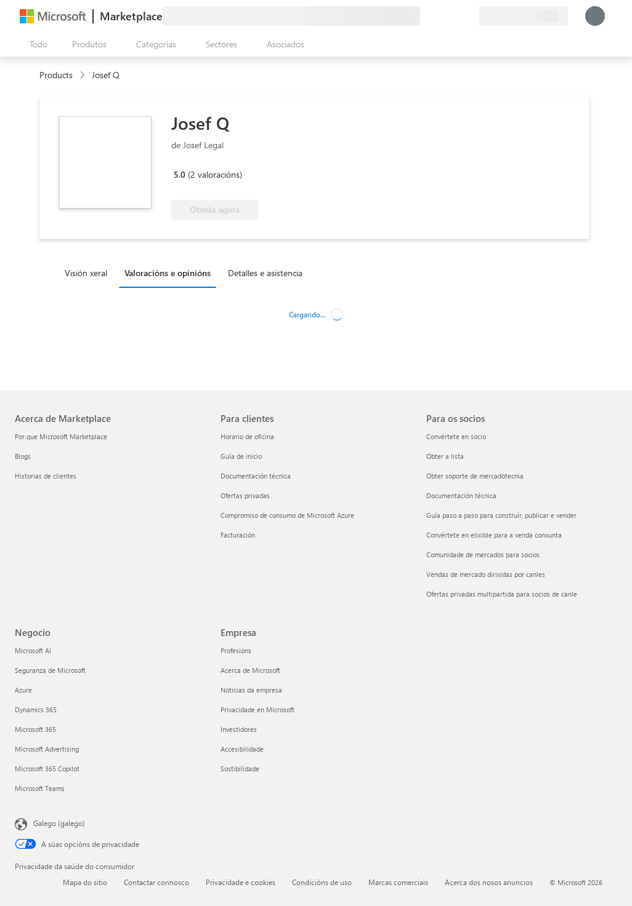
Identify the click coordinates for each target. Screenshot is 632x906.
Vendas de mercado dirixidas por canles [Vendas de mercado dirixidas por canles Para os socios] (485, 574)
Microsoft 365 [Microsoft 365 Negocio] (35, 729)
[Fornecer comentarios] (425, 16)
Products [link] (56, 75)
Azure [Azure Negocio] (23, 689)
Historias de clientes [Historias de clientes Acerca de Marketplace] (45, 475)
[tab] (89, 272)
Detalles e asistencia (265, 273)
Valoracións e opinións (167, 273)
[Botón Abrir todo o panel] (36, 44)
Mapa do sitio (85, 882)
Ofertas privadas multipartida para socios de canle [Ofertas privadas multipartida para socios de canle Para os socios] (501, 593)
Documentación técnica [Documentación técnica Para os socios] (461, 495)
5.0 (179, 174)
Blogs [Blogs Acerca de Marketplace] (23, 456)
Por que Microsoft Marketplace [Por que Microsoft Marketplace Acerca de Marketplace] (61, 436)
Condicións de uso (322, 882)
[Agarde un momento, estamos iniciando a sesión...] (595, 16)
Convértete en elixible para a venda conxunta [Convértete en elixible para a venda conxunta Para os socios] (494, 534)
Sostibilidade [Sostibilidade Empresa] (240, 768)
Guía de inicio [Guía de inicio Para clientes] (241, 456)
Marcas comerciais (398, 882)
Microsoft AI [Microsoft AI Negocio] (33, 650)
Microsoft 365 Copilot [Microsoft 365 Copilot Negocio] (47, 768)
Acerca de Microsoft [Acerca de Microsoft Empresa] (250, 670)
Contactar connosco (156, 882)
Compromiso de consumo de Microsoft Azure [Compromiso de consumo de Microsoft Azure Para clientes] (287, 515)
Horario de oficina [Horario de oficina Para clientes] (247, 436)
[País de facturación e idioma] (523, 16)
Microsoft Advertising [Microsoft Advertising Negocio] (47, 748)
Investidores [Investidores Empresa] (239, 729)
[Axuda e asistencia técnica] (440, 16)
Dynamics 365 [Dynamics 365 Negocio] (36, 709)
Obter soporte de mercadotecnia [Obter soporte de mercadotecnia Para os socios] (475, 475)
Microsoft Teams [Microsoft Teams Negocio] (40, 788)
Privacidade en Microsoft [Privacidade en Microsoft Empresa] (257, 709)
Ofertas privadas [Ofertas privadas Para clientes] (245, 495)
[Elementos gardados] (455, 16)
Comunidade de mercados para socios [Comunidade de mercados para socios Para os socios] (483, 554)
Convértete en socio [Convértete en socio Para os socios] (456, 436)
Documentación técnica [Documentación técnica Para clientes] (256, 475)
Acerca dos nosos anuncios (489, 882)
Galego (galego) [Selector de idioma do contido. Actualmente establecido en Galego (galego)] (59, 823)
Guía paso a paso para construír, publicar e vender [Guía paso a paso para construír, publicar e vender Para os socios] (501, 515)
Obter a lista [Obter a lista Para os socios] (445, 456)
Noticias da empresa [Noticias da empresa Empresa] (251, 689)
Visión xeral (86, 273)
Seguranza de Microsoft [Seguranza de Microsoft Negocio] (50, 670)
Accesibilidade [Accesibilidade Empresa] (242, 748)
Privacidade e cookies (240, 882)
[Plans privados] (469, 16)
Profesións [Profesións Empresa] (236, 650)
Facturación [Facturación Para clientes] (238, 534)
